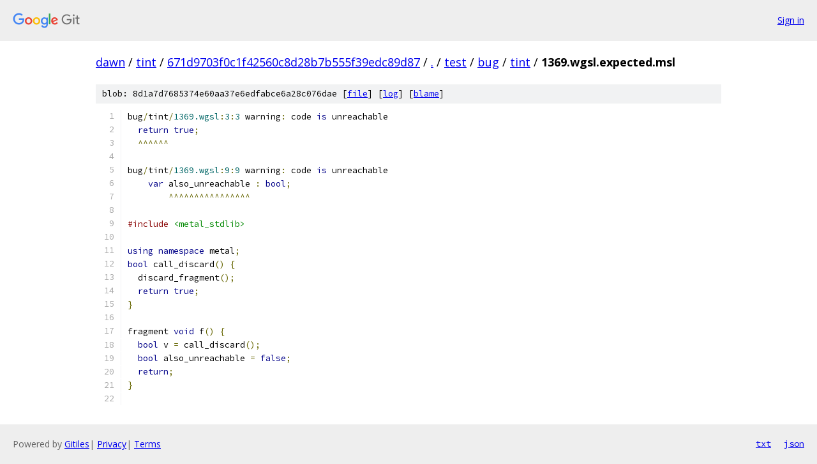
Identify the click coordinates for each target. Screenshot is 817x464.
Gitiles (76, 444)
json (794, 443)
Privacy (111, 444)
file (357, 93)
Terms (147, 444)
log (390, 93)
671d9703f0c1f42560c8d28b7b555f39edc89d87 (293, 62)
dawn (110, 62)
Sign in (790, 20)
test (455, 62)
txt (763, 443)
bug (488, 62)
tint (146, 62)
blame (426, 93)
